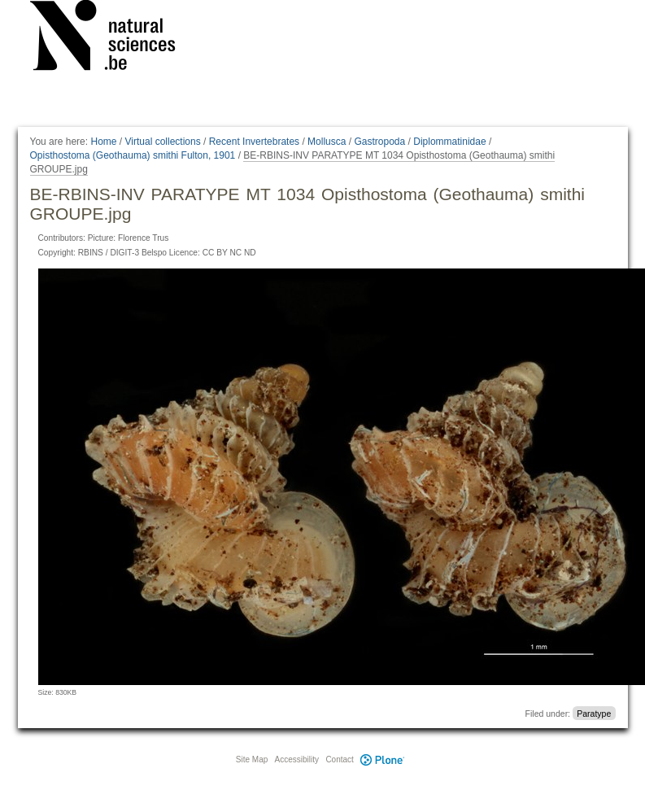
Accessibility (297, 759)
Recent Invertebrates (254, 141)
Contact (339, 759)
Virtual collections (163, 141)
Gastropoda (379, 141)
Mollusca (326, 141)
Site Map (252, 759)
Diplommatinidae (449, 141)
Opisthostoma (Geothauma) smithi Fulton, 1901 (133, 155)
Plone (383, 759)
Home (103, 141)
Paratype (594, 713)
